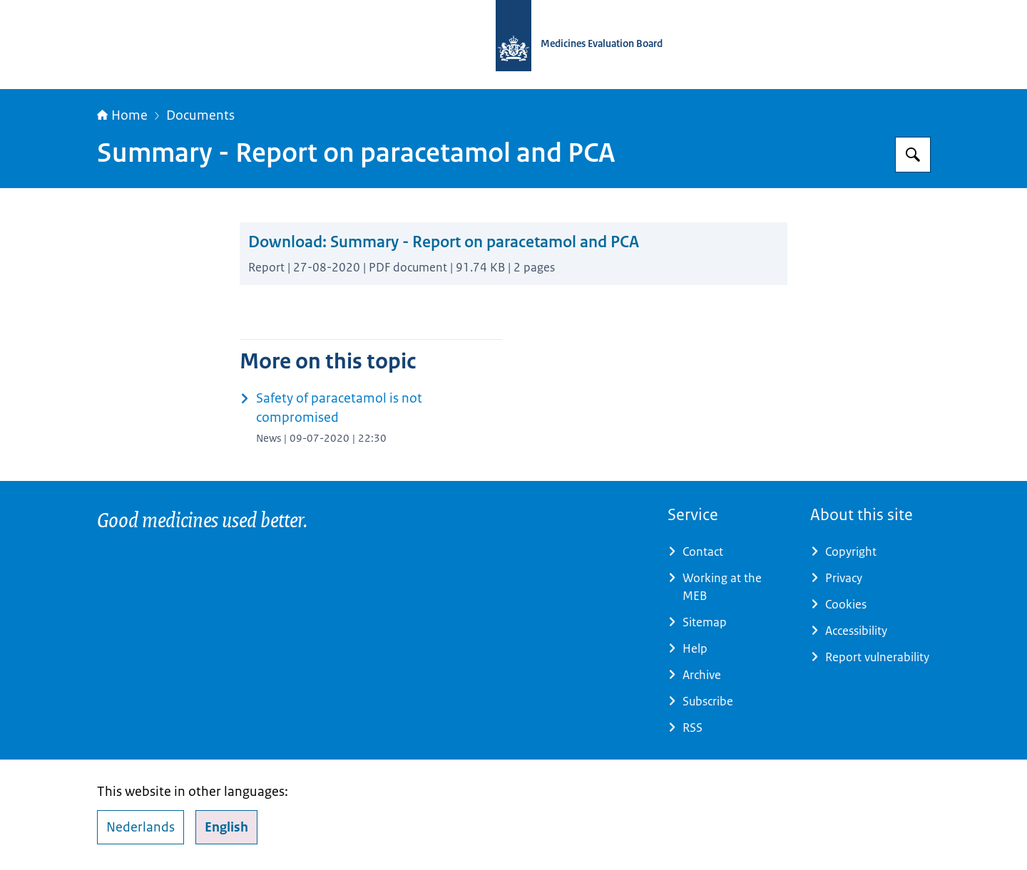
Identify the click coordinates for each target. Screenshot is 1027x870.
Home (122, 115)
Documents (200, 115)
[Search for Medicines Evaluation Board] (913, 155)
